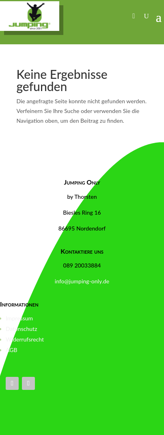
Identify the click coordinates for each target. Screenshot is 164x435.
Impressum (19, 318)
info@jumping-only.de (82, 281)
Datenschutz (21, 328)
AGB (11, 349)
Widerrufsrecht (25, 339)
